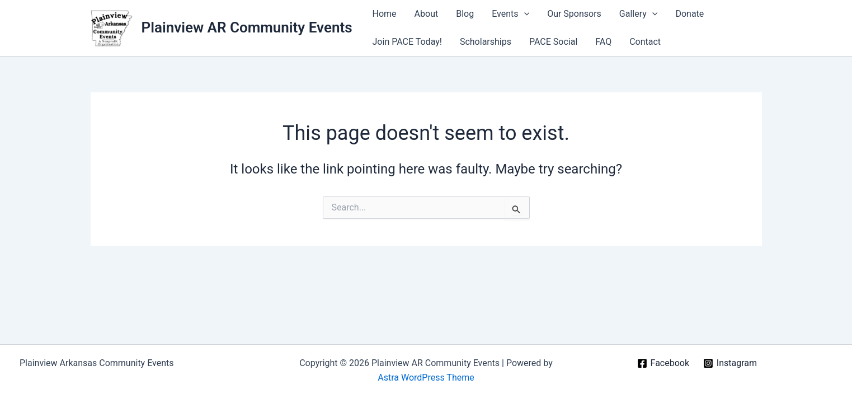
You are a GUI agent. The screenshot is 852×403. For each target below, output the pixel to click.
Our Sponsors (574, 13)
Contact (645, 41)
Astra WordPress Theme (426, 377)
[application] (524, 14)
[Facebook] (663, 363)
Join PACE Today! (407, 41)
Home (385, 13)
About (427, 13)
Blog (465, 13)
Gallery (638, 14)
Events (510, 14)
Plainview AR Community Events (247, 27)
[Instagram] (729, 363)
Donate (689, 13)
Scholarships (485, 41)
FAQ (603, 41)
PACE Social (553, 41)
